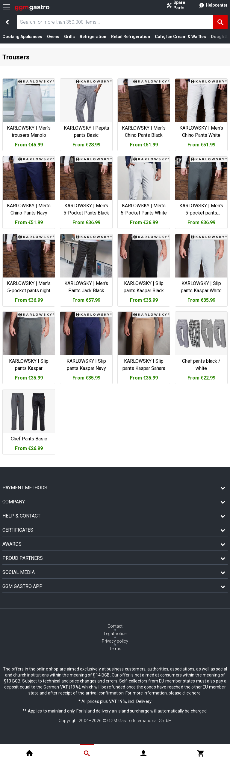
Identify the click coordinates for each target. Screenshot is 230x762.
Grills (69, 36)
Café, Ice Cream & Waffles (180, 36)
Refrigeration (93, 36)
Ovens (53, 36)
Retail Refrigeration (130, 36)
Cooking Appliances (22, 36)
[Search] (220, 22)
